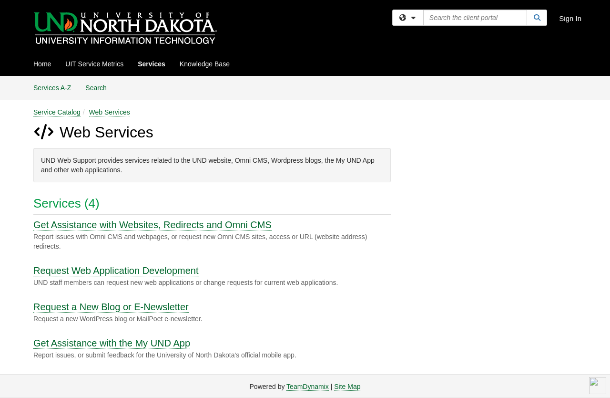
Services (151, 64)
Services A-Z (52, 88)
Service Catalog (57, 112)
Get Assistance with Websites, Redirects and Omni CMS (152, 225)
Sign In (570, 18)
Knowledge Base (205, 64)
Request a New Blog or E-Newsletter (111, 307)
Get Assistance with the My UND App (111, 343)
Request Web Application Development (116, 270)
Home (42, 64)
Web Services (109, 112)
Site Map (347, 386)
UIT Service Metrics (94, 64)
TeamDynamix (307, 386)
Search (99, 87)
